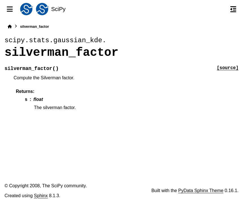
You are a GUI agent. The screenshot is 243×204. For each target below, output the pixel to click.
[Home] (10, 26)
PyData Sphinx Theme (201, 190)
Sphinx (41, 195)
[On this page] (233, 9)
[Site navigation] (10, 9)
